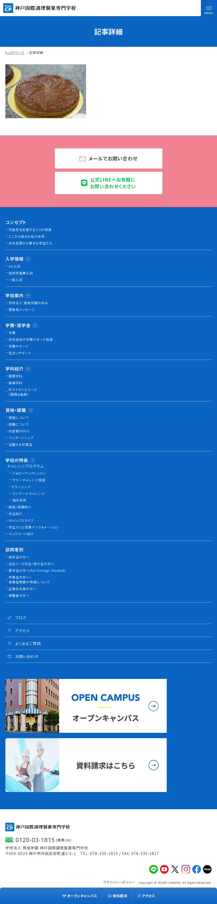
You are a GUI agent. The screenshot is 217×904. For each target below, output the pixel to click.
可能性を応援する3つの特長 (30, 229)
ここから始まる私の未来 (27, 236)
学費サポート (19, 346)
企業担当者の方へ (23, 588)
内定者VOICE (19, 431)
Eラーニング (21, 486)
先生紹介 (16, 513)
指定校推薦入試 (21, 273)
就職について (19, 424)
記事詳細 (36, 52)
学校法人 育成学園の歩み (28, 302)
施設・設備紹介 (20, 506)
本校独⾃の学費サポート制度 (31, 339)
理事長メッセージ (22, 309)
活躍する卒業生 (21, 444)
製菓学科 (16, 382)
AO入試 (14, 266)
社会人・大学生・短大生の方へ (31, 563)
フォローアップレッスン (29, 473)
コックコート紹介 (21, 533)
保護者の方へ (19, 595)
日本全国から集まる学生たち (30, 243)
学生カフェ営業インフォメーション (34, 527)
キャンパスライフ (21, 520)
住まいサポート (20, 353)
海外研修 (19, 500)
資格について (19, 417)
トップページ (14, 52)
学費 (12, 332)
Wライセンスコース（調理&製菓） (23, 392)
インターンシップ (21, 437)
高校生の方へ (19, 557)
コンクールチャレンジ (28, 493)
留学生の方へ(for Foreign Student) (37, 570)
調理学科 (16, 376)
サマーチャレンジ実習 (28, 480)
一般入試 (16, 279)
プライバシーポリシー (119, 882)
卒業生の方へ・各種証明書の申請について (29, 579)
